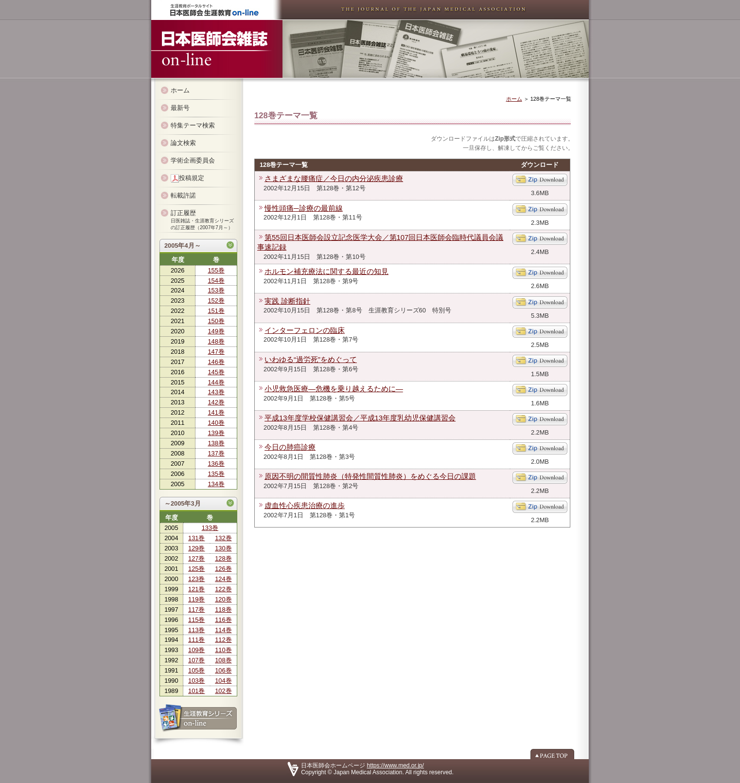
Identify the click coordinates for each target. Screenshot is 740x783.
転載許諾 (183, 195)
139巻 (216, 433)
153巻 (216, 290)
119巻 (196, 599)
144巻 (216, 382)
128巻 (223, 558)
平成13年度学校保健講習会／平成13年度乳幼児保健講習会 (360, 418)
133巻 (210, 527)
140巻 (216, 422)
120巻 (223, 599)
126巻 (223, 568)
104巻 (223, 680)
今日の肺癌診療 (290, 447)
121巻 (196, 589)
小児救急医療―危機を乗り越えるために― (333, 389)
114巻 (223, 630)
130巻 (223, 548)
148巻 (216, 341)
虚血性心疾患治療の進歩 (304, 506)
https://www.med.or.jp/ (395, 765)
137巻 (216, 453)
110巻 (223, 650)
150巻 (216, 321)
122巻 (223, 589)
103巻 (196, 680)
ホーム (180, 90)
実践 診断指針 (287, 301)
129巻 (196, 548)
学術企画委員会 (193, 160)
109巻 (196, 650)
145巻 (216, 372)
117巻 (196, 609)
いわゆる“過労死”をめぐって (310, 360)
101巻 (196, 690)
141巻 (216, 412)
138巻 (216, 443)
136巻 (216, 463)
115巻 (196, 619)
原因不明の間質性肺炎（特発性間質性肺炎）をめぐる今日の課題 (370, 476)
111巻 (196, 639)
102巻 (223, 690)
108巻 (223, 660)
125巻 (196, 568)
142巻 (216, 402)
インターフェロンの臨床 (304, 330)
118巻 (223, 609)
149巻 (216, 331)
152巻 (216, 300)
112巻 (223, 639)
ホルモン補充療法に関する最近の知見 (326, 271)
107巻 (196, 660)
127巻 (196, 558)
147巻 (216, 351)
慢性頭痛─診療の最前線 (303, 208)
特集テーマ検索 (193, 125)
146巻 (216, 361)
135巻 (216, 473)
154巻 (216, 280)
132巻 (223, 538)
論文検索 (183, 142)
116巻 (223, 619)
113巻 (196, 630)
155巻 (216, 270)
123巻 (196, 579)
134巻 (216, 484)
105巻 (196, 670)
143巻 (216, 392)
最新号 (180, 107)
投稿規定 (187, 178)
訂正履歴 (202, 219)
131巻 (196, 538)
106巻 (223, 670)
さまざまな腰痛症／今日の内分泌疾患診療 (333, 178)
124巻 (223, 579)
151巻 (216, 310)
